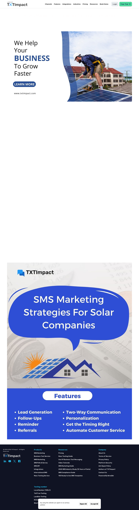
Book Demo (104, 4)
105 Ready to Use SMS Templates (70, 476)
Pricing (85, 4)
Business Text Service (42, 456)
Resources (94, 4)
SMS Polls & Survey (41, 463)
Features (57, 4)
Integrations (66, 4)
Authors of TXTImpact (107, 469)
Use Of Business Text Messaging (70, 459)
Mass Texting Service (42, 476)
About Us (102, 453)
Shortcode (38, 503)
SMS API (37, 466)
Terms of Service (105, 456)
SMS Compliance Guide (66, 472)
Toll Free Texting (40, 493)
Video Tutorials (64, 463)
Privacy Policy (104, 459)
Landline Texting (40, 497)
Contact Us (103, 472)
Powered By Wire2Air (106, 476)
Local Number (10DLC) (42, 490)
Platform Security (105, 463)
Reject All (83, 504)
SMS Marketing (39, 453)
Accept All (94, 504)
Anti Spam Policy (105, 466)
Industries (77, 4)
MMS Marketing (39, 459)
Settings (74, 504)
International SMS (40, 472)
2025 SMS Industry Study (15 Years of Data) (74, 469)
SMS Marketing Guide (66, 466)
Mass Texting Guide (65, 456)
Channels (48, 4)
